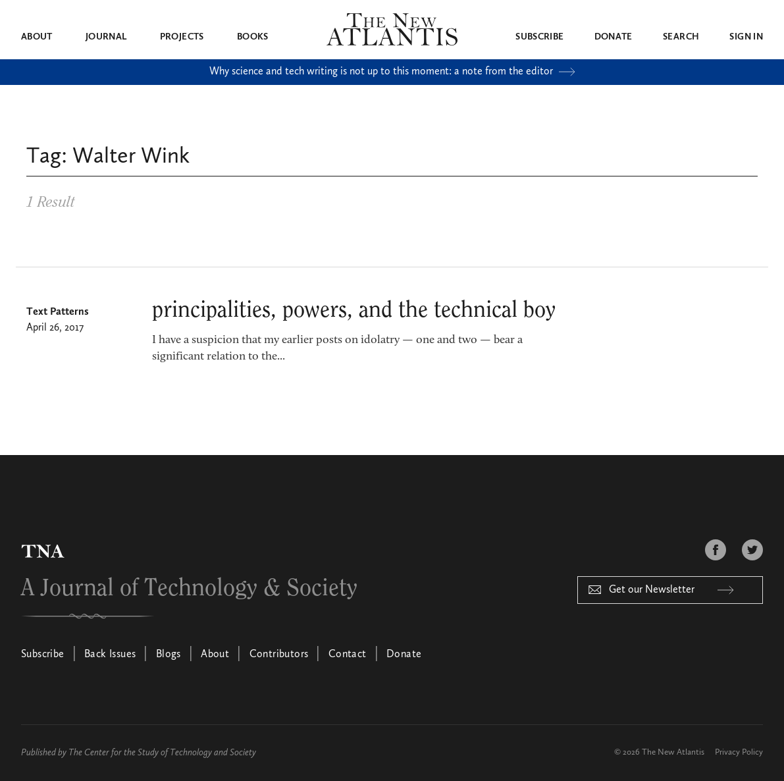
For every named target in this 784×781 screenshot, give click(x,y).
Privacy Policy (739, 752)
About (37, 36)
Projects (182, 36)
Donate (613, 36)
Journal (106, 36)
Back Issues (110, 654)
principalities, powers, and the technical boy (354, 310)
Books (253, 36)
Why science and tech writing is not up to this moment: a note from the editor (392, 72)
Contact (347, 654)
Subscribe (539, 36)
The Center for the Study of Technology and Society (162, 752)
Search (681, 36)
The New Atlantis (673, 752)
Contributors (279, 654)
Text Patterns (57, 312)
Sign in (745, 36)
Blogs (168, 654)
